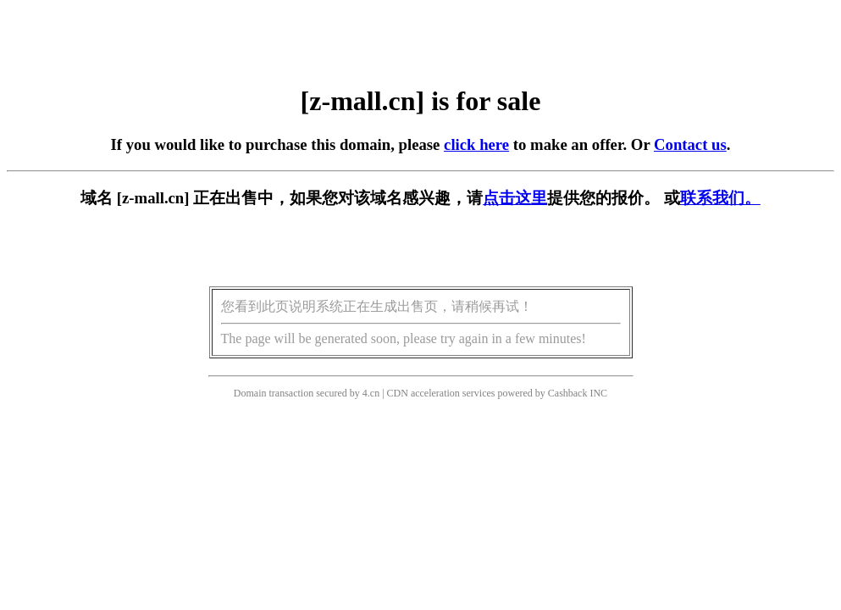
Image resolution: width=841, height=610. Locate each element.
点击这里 (515, 198)
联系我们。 (720, 198)
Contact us (690, 144)
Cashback (568, 393)
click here (476, 144)
